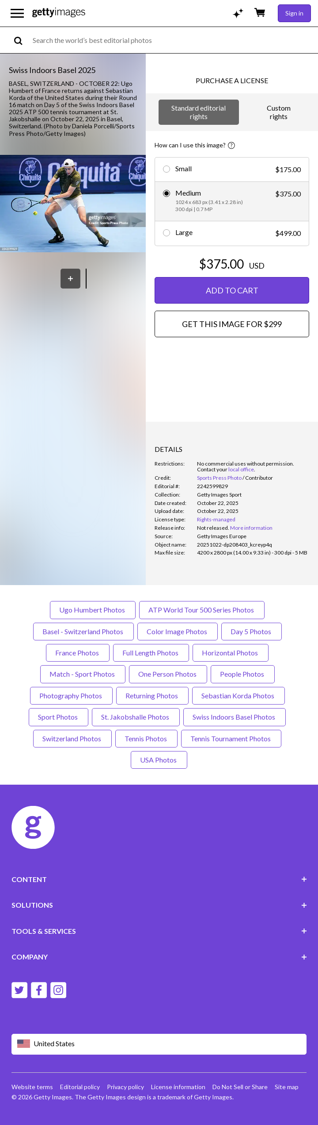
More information (251, 527)
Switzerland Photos (72, 738)
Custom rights (279, 112)
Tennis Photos (146, 738)
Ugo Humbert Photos (92, 609)
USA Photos (159, 759)
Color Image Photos (177, 631)
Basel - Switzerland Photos (83, 631)
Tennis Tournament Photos (231, 738)
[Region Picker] (159, 1044)
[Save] (70, 279)
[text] (174, 40)
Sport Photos (58, 717)
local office (241, 469)
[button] (73, 204)
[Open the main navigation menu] (17, 13)
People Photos (242, 674)
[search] (22, 40)
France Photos (77, 652)
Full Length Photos (151, 652)
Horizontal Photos (230, 652)
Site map (287, 1086)
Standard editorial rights (198, 112)
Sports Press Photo (219, 477)
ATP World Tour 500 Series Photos (201, 609)
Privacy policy (125, 1086)
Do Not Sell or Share (240, 1086)
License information (178, 1086)
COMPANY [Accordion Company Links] (159, 956)
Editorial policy (80, 1086)
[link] (213, 527)
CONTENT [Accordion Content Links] (159, 879)
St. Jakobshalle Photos (135, 717)
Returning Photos (152, 695)
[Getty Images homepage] (58, 13)
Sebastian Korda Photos (238, 695)
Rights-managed (216, 519)
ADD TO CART (232, 290)
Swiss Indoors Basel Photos (234, 717)
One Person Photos (168, 674)
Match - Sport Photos (82, 674)
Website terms (32, 1086)
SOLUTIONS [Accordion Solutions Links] (159, 905)
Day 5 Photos (252, 631)
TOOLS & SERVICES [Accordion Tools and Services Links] (159, 931)
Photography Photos (71, 695)
